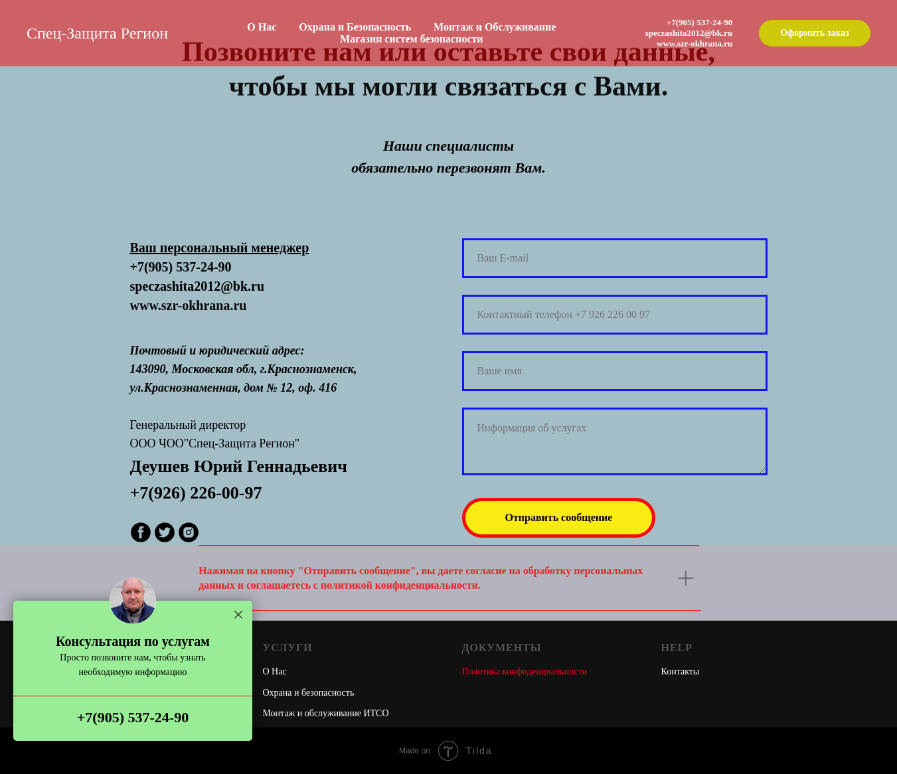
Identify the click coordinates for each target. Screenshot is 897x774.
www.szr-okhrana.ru (694, 43)
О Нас (261, 27)
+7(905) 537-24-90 (133, 717)
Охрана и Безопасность (355, 27)
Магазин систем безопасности (411, 38)
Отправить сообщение (559, 517)
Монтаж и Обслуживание (495, 27)
